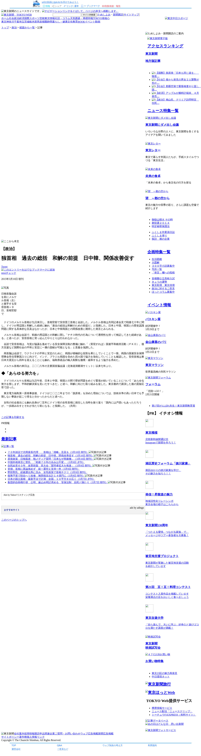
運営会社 (16, 749)
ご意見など (62, 749)
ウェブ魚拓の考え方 (112, 745)
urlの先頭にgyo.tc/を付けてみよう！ (60, 2)
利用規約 (152, 745)
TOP (14, 745)
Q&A (59, 745)
